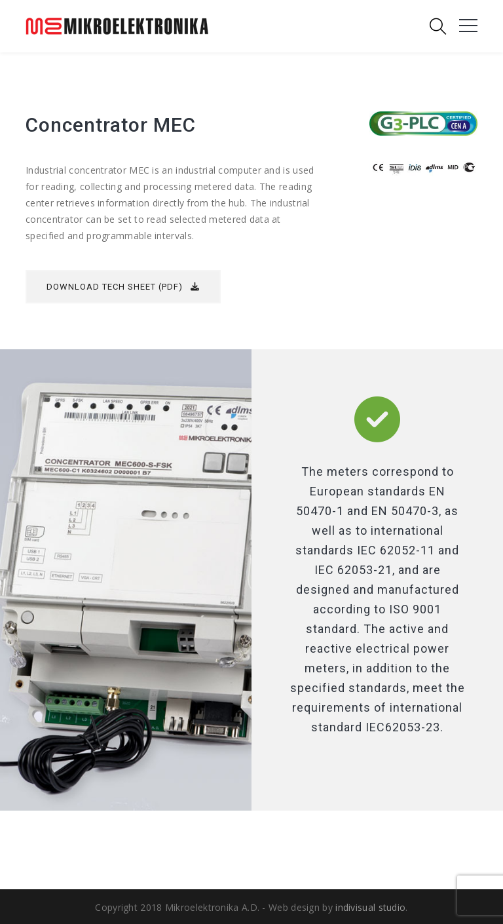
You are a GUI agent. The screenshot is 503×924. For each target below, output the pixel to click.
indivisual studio (370, 907)
